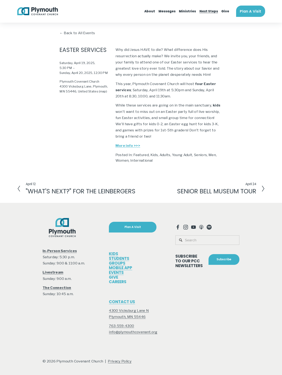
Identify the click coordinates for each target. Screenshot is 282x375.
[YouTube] (193, 227)
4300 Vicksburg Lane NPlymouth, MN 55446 (129, 313)
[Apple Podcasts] (201, 227)
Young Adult (182, 155)
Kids (154, 155)
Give (225, 11)
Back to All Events (79, 33)
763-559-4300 (121, 326)
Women (122, 160)
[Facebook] (177, 227)
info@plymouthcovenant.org (133, 332)
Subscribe (224, 259)
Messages (167, 11)
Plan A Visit (250, 11)
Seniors (200, 155)
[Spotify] (209, 227)
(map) (103, 91)
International (141, 160)
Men (212, 155)
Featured (141, 155)
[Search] (207, 240)
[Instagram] (185, 227)
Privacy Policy (120, 361)
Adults (165, 155)
